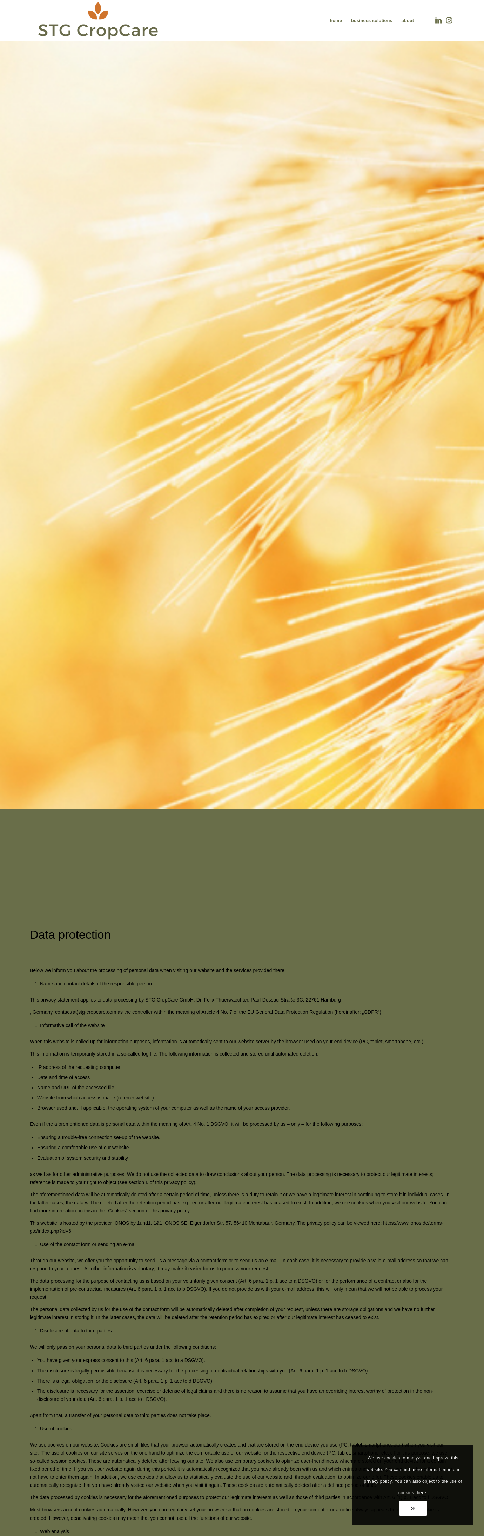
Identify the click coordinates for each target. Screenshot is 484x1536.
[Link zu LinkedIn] (438, 20)
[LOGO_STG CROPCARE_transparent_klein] (98, 20)
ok (413, 1508)
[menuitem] (336, 20)
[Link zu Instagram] (449, 20)
